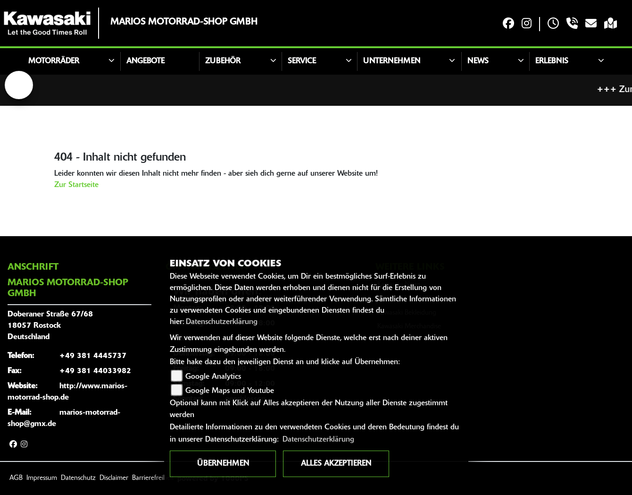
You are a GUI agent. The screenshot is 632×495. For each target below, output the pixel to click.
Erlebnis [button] (551, 61)
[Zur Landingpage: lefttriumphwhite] (19, 85)
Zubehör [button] (223, 61)
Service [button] (302, 61)
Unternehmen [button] (391, 61)
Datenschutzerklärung (222, 322)
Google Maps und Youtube (229, 391)
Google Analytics (213, 377)
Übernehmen (223, 464)
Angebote (145, 61)
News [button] (478, 61)
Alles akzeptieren (336, 464)
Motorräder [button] (53, 61)
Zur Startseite (76, 185)
